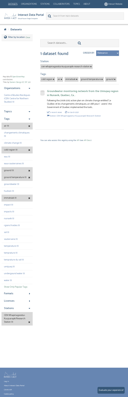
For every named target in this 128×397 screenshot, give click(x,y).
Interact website (113, 4)
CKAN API (8, 389)
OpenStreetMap (18, 76)
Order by (88, 53)
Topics (76, 4)
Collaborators (61, 4)
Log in (6, 381)
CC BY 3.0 (26, 82)
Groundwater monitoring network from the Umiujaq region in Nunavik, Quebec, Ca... (82, 93)
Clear (28, 37)
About (87, 4)
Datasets (13, 4)
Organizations (29, 4)
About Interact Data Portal (14, 385)
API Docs (87, 140)
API (78, 140)
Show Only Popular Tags (15, 287)
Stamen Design (16, 82)
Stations (45, 4)
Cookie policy (9, 393)
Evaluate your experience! (111, 390)
